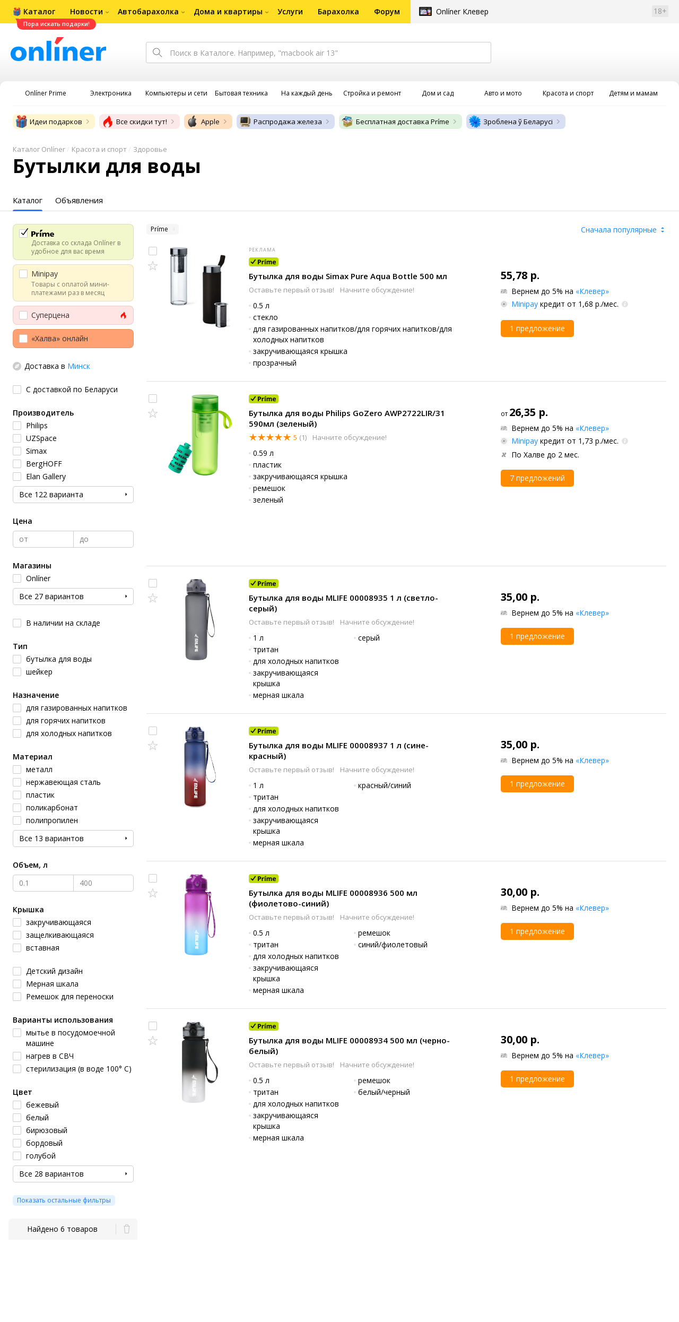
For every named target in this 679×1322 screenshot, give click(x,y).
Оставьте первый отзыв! (292, 290)
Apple (203, 121)
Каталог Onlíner (39, 149)
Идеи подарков (48, 121)
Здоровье (150, 149)
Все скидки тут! (134, 121)
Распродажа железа (280, 121)
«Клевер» (592, 291)
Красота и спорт (99, 149)
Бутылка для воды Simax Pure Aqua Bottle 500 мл (348, 276)
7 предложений (537, 478)
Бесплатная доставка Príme (395, 121)
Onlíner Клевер (462, 11)
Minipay (524, 304)
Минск (78, 366)
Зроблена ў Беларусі (510, 121)
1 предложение (537, 328)
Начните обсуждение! (377, 290)
